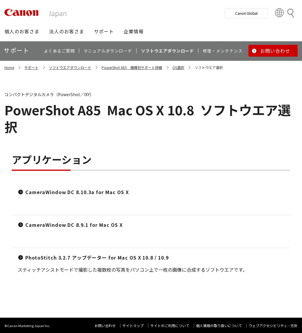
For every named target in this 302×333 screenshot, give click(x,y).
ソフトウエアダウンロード (70, 67)
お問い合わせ (105, 325)
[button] (21, 31)
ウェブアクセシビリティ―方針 (273, 325)
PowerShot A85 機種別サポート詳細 (132, 67)
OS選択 (178, 67)
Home (9, 67)
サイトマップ (133, 325)
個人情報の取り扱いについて (219, 325)
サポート (31, 67)
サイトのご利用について (169, 325)
